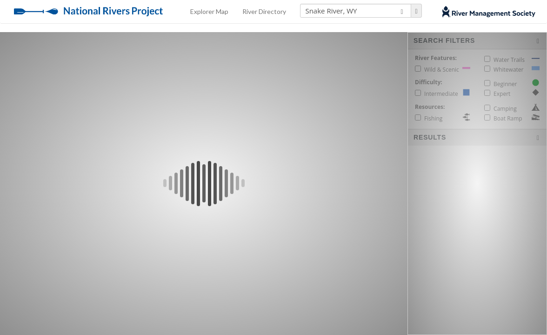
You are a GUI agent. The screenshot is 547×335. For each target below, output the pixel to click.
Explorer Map (209, 11)
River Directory (264, 11)
